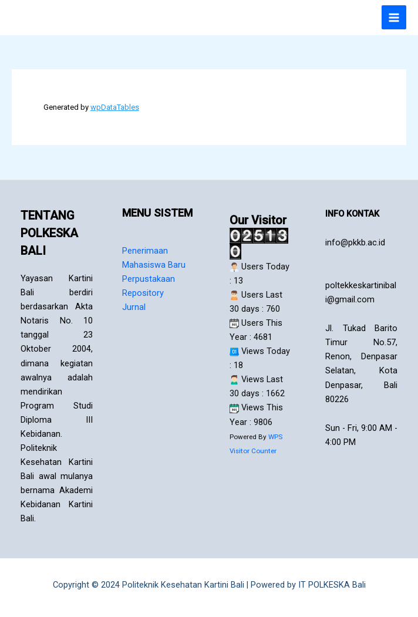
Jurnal (134, 307)
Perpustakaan (148, 279)
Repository (143, 293)
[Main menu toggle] (394, 17)
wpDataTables (114, 107)
